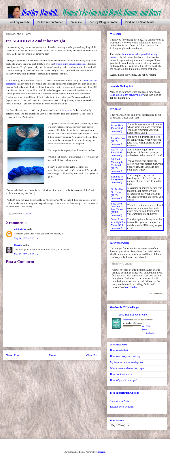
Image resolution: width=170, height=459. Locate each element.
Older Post (92, 355)
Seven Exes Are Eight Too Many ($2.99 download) (118, 223)
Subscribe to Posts (119, 401)
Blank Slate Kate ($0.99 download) (117, 128)
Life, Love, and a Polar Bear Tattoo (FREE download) (117, 209)
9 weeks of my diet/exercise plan (70, 63)
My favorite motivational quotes (126, 362)
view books (149, 333)
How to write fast (119, 350)
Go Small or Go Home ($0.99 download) (117, 194)
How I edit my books (121, 374)
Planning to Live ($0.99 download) (117, 179)
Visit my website (20, 22)
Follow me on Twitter (50, 22)
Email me (76, 22)
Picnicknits (67, 110)
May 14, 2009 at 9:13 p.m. (26, 238)
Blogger (101, 451)
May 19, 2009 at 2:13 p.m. (26, 254)
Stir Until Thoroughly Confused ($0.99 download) (117, 165)
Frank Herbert (131, 287)
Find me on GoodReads (139, 22)
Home (52, 355)
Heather (126, 319)
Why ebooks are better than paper (127, 368)
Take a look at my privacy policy (127, 94)
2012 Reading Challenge (133, 314)
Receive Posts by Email (122, 406)
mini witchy (20, 229)
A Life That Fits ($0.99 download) (117, 152)
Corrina (18, 245)
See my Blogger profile (103, 22)
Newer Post (12, 355)
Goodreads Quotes (156, 293)
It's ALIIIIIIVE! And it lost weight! (36, 41)
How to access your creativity (125, 356)
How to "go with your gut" (123, 380)
